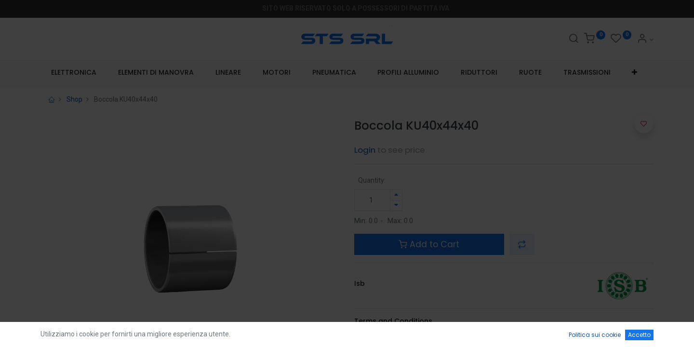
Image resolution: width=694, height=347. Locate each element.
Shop (74, 99)
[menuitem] (73, 72)
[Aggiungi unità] (396, 195)
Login (364, 150)
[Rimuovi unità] (396, 205)
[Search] (573, 39)
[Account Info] (645, 39)
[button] (634, 72)
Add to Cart (429, 244)
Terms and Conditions (393, 321)
